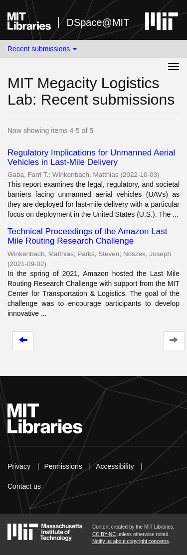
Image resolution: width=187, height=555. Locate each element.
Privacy (18, 466)
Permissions (63, 466)
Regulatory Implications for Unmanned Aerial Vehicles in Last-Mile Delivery (91, 157)
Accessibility (115, 466)
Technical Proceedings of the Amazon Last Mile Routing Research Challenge (87, 236)
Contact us (24, 486)
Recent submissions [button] (42, 49)
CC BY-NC (104, 534)
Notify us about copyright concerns (130, 541)
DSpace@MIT (97, 22)
